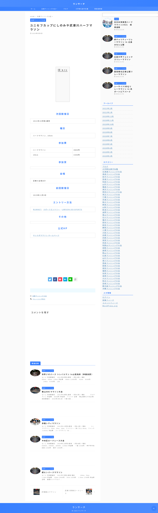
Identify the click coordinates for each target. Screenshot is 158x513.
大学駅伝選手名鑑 (82, 9)
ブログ (65, 9)
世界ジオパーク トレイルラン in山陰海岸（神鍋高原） (66, 373)
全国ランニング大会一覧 (49, 9)
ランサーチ (79, 3)
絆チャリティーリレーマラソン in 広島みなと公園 (123, 38)
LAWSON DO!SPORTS (72, 209)
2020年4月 (106, 142)
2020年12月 (107, 110)
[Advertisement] (62, 49)
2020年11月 (107, 114)
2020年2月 (106, 150)
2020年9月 (106, 122)
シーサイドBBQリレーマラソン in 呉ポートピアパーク (123, 83)
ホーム (33, 9)
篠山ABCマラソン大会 (52, 391)
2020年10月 (107, 118)
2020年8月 (106, 126)
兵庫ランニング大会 (39, 296)
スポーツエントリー (51, 209)
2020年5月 (106, 138)
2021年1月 (106, 106)
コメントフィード (109, 292)
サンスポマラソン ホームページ (46, 235)
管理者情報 (98, 9)
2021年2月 (106, 102)
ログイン (105, 286)
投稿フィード (107, 289)
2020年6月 (106, 134)
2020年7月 (106, 130)
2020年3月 (106, 146)
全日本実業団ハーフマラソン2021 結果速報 (123, 23)
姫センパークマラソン (51, 471)
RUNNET (37, 209)
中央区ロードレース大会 (52, 440)
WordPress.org (109, 294)
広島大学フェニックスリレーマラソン (122, 54)
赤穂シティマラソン (50, 422)
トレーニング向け (39, 299)
